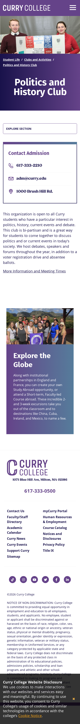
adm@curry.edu (31, 179)
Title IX (48, 550)
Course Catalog (55, 528)
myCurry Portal (55, 511)
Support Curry (18, 550)
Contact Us (15, 511)
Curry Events (17, 544)
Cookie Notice (30, 715)
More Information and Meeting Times (34, 271)
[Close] (73, 699)
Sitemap (13, 556)
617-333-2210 (29, 166)
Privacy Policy (54, 544)
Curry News (16, 538)
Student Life (11, 59)
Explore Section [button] (18, 129)
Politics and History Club (20, 65)
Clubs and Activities (37, 59)
